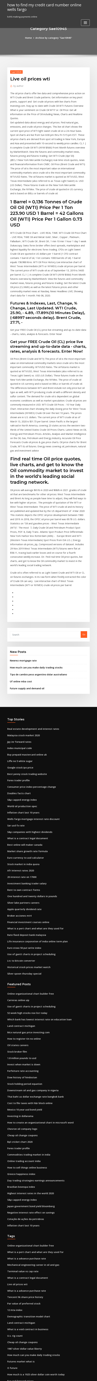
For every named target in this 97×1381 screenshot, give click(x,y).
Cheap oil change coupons (20, 1016)
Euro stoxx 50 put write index (22, 842)
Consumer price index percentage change (29, 693)
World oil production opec (20, 711)
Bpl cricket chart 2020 (18, 1022)
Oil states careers (16, 933)
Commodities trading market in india (26, 1034)
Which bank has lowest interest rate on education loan (35, 909)
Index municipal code (18, 658)
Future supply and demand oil (25, 600)
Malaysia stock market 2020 (21, 646)
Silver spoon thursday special (22, 866)
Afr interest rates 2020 (18, 771)
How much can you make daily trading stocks (33, 580)
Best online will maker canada (22, 747)
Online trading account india (22, 1040)
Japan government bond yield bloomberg (28, 1082)
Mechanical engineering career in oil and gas (30, 1137)
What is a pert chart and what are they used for (31, 824)
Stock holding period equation (23, 969)
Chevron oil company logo (20, 1010)
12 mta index (13, 1179)
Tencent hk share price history (22, 1167)
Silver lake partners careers (21, 800)
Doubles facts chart (17, 699)
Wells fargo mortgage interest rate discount (30, 723)
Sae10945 (15, 71)
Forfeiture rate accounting (21, 957)
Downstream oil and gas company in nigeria (30, 975)
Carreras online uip (17, 891)
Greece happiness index (19, 1052)
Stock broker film (16, 939)
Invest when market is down (21, 951)
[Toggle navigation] (85, 21)
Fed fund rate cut (16, 1256)
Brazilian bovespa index (19, 1064)
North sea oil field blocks (19, 1351)
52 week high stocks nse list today (24, 903)
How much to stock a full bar (21, 1315)
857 (9, 1357)
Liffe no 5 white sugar (18, 670)
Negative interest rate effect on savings (27, 1088)
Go (83, 548)
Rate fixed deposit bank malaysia (24, 830)
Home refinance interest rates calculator (28, 1345)
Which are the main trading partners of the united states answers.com (43, 1321)
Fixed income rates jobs (19, 1310)
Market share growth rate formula (25, 753)
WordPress (40, 1375)
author (17, 85)
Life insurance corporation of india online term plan (33, 836)
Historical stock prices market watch (26, 860)
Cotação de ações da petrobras (23, 1094)
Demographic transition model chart (26, 1185)
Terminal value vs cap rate (21, 1143)
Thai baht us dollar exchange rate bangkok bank (32, 981)
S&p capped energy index (20, 705)
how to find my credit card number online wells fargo (44, 6)
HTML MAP (87, 1375)
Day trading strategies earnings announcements (32, 1058)
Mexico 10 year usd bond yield (22, 993)
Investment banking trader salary (24, 783)
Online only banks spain (19, 1262)
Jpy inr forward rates (18, 652)
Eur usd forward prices (19, 1244)
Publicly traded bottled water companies (28, 1286)
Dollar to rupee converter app (22, 1268)
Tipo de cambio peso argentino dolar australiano (35, 587)
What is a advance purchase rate (24, 1131)
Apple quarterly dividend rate (22, 806)
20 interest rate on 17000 (19, 777)
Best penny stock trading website (24, 681)
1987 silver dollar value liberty (22, 1214)
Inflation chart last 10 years (21, 717)
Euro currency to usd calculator (23, 759)
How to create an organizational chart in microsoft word (36, 1004)
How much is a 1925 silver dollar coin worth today (32, 1238)
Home (30, 37)
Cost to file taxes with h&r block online (26, 987)
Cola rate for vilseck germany (22, 1333)
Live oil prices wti (16, 1155)
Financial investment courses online (25, 818)
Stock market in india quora (21, 765)
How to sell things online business (24, 1046)
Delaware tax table (17, 1250)
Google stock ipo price (18, 676)
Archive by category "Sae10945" (53, 37)
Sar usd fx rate (14, 729)
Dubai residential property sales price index (29, 1339)
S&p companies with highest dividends (27, 735)
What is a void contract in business (24, 1196)
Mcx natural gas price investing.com (25, 921)
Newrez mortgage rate (22, 574)
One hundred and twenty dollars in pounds (29, 795)
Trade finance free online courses (24, 1327)
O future (11, 1232)
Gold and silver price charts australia (26, 1280)
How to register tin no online (22, 927)
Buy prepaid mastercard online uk (24, 664)
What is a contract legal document (25, 741)
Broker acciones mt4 (17, 812)
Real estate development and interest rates (29, 640)
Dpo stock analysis (16, 1298)
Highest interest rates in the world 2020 (27, 1070)
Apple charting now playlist (21, 1304)
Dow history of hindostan (20, 963)
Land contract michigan (19, 915)
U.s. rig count (14, 1202)
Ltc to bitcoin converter (19, 854)
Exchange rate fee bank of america (25, 1274)
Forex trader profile (17, 687)
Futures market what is (19, 1226)
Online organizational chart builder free (28, 886)
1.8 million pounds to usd (19, 945)
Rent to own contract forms (21, 789)
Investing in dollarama (19, 999)
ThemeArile (75, 1375)
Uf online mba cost (19, 593)
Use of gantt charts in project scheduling (28, 848)
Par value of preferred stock (21, 1173)
